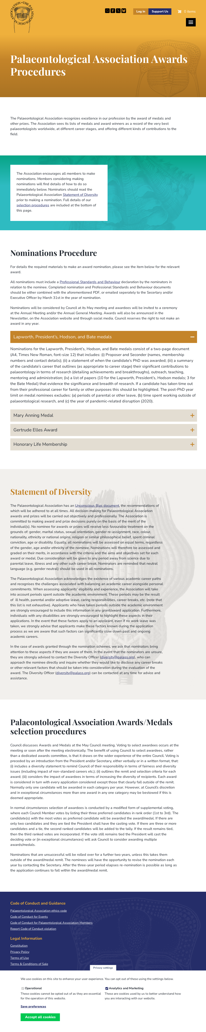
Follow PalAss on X (118, 10)
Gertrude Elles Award (35, 430)
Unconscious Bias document (97, 505)
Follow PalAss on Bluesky (123, 10)
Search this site (107, 10)
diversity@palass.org (117, 657)
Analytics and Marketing (126, 988)
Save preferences (33, 1007)
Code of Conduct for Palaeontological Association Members (51, 923)
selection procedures (33, 205)
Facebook (112, 10)
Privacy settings (103, 968)
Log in (140, 11)
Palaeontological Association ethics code (38, 911)
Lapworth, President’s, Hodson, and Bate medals (62, 337)
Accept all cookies (40, 1017)
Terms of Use (19, 958)
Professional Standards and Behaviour (90, 282)
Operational (33, 988)
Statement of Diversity (80, 194)
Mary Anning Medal (33, 415)
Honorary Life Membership (40, 444)
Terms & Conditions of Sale (29, 964)
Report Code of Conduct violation (33, 929)
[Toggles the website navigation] (191, 22)
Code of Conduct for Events (29, 917)
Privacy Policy (19, 952)
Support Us (160, 11)
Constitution (19, 946)
